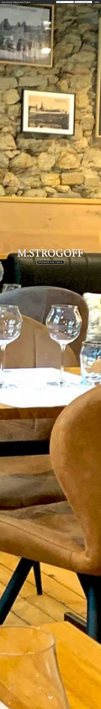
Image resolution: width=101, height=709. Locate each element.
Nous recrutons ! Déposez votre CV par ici (16, 2)
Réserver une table (50, 262)
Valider (97, 2)
